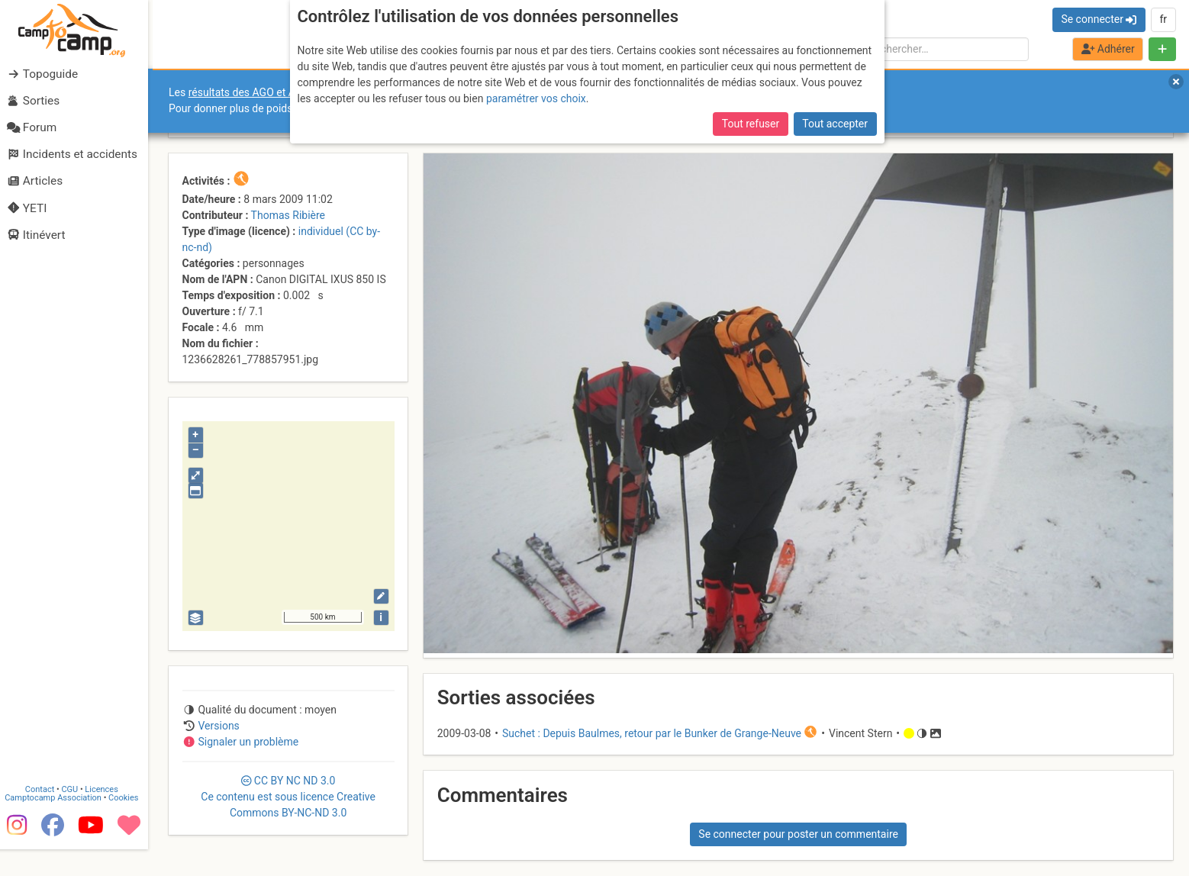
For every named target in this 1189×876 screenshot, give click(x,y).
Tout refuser (750, 122)
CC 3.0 (288, 797)
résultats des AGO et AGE (248, 92)
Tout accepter (835, 122)
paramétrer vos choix (536, 97)
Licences (106, 807)
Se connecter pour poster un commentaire (798, 834)
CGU (74, 807)
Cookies (128, 815)
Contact (44, 807)
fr (1163, 19)
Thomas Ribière (288, 215)
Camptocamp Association (57, 815)
